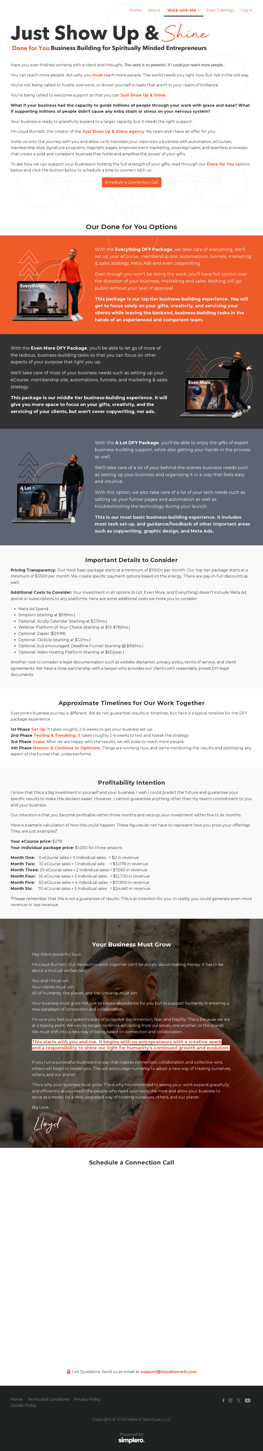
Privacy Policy (87, 1399)
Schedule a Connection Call (131, 182)
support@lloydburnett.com (168, 1371)
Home (17, 1399)
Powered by (78, 1438)
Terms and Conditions (48, 1399)
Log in (246, 10)
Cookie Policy (23, 1405)
